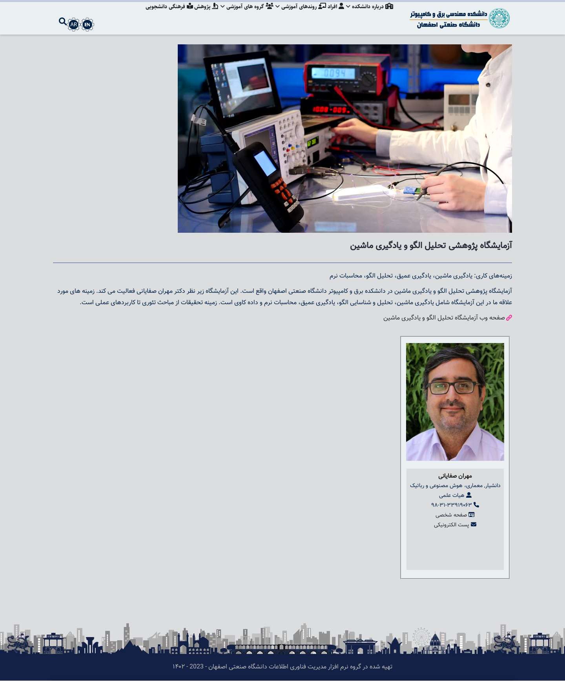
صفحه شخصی (451, 515)
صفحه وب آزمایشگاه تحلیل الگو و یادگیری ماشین (444, 318)
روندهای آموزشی (298, 13)
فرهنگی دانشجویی (164, 13)
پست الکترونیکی (451, 525)
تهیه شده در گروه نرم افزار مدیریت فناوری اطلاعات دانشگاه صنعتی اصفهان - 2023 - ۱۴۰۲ (282, 667)
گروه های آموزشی (243, 13)
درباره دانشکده (369, 13)
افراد (334, 13)
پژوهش (202, 13)
